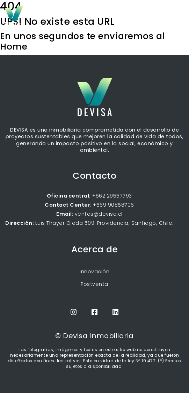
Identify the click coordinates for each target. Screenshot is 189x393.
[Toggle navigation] (179, 14)
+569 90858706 (113, 204)
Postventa (94, 284)
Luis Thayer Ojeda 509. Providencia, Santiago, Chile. (104, 223)
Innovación (94, 271)
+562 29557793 (111, 195)
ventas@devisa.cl (99, 213)
